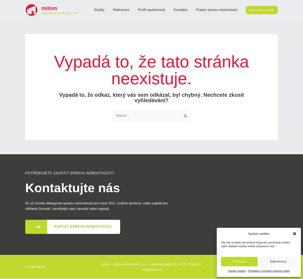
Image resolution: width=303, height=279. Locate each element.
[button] (294, 234)
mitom (49, 8)
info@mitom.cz (151, 270)
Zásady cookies (237, 271)
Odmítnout (278, 261)
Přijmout (239, 261)
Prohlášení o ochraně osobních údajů (269, 271)
